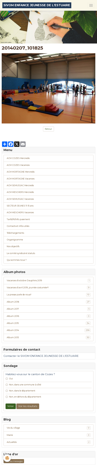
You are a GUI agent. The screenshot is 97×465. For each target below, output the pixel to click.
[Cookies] (7, 458)
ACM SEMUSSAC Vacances (20, 199)
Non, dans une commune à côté (25, 384)
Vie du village (48, 428)
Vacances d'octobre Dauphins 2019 (48, 280)
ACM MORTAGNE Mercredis (20, 172)
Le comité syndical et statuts (21, 253)
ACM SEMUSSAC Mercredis (20, 185)
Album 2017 (48, 309)
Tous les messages (14, 461)
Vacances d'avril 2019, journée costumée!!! (48, 287)
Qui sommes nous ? (17, 260)
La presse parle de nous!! (48, 294)
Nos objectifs (13, 246)
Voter (10, 406)
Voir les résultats (27, 406)
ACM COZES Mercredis (18, 158)
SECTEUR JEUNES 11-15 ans (20, 205)
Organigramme (15, 239)
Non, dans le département (22, 390)
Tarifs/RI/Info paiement (18, 219)
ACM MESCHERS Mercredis (20, 192)
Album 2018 (48, 302)
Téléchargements (15, 233)
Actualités (48, 442)
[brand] (36, 5)
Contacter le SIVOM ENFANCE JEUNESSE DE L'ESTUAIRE (41, 355)
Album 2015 (48, 323)
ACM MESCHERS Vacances (20, 212)
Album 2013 (48, 337)
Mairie (48, 435)
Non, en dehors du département (25, 396)
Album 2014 (48, 330)
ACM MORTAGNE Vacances (20, 178)
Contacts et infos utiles (18, 226)
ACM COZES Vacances (18, 165)
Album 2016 (48, 316)
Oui (11, 378)
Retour (48, 129)
